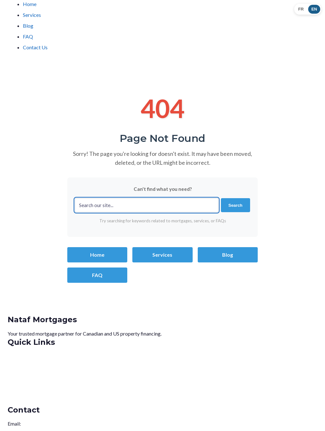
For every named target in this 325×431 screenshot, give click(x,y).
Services (32, 15)
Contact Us (35, 47)
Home (29, 4)
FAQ (28, 36)
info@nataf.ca (37, 424)
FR (301, 9)
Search (235, 205)
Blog (28, 26)
